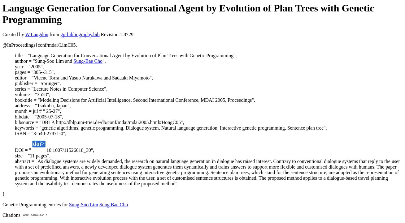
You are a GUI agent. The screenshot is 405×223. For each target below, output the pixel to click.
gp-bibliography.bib (80, 34)
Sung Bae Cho (113, 204)
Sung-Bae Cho (87, 61)
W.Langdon (36, 34)
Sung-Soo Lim (83, 204)
